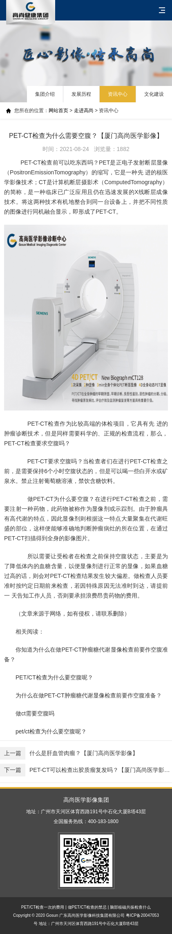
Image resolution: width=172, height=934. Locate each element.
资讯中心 (117, 94)
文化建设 (154, 94)
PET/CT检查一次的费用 (43, 907)
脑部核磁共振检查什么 (130, 907)
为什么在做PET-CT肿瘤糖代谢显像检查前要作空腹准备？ (89, 695)
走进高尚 (84, 110)
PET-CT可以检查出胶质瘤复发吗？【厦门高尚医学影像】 (86, 770)
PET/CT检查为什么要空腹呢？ (54, 677)
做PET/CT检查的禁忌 (87, 907)
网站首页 (58, 110)
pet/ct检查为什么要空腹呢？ (51, 731)
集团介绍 (45, 94)
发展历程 (81, 94)
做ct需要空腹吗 (35, 713)
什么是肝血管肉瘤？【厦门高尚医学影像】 (69, 753)
